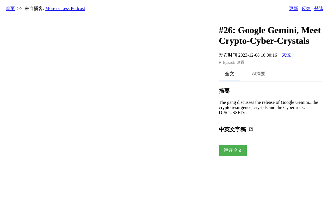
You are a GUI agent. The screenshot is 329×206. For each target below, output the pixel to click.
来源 (286, 55)
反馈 (306, 8)
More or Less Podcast (65, 8)
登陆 (318, 8)
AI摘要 (258, 73)
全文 (229, 73)
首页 (10, 8)
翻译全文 (233, 150)
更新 (293, 8)
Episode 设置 (233, 62)
